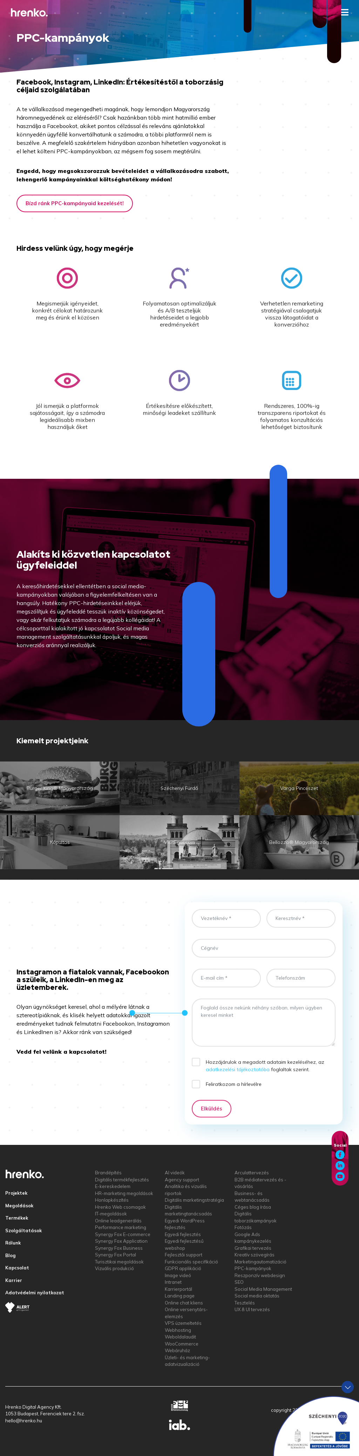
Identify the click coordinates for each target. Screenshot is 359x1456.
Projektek (16, 1193)
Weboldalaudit (180, 1337)
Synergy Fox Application (121, 1241)
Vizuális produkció (114, 1268)
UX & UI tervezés (252, 1309)
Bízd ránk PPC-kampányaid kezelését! (75, 203)
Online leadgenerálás (118, 1220)
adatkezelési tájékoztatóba (238, 1076)
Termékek (16, 1218)
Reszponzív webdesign (260, 1275)
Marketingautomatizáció (260, 1261)
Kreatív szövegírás (255, 1254)
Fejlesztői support (183, 1254)
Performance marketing (120, 1227)
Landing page (180, 1296)
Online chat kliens (184, 1303)
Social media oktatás (257, 1296)
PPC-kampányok (253, 1268)
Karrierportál (178, 1289)
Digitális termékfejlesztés (122, 1179)
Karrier (13, 1280)
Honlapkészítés (112, 1200)
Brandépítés (108, 1172)
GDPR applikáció (183, 1268)
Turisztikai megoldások (119, 1261)
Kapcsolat (17, 1267)
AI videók (175, 1172)
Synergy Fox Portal (115, 1254)
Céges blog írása (253, 1207)
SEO (239, 1282)
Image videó (178, 1275)
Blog (10, 1255)
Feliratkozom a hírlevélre (234, 1091)
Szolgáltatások (23, 1230)
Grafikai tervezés (253, 1248)
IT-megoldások (111, 1213)
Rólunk (13, 1243)
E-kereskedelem (112, 1186)
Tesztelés (245, 1303)
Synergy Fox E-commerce (122, 1234)
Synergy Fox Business (119, 1248)
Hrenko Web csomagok (120, 1207)
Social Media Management (263, 1289)
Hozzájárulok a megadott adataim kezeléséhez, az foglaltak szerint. (265, 1073)
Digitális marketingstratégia (194, 1200)
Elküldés (211, 1115)
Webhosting (178, 1330)
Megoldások (19, 1205)
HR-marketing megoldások (124, 1193)
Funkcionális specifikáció (191, 1261)
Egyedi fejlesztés (183, 1234)
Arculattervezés (252, 1172)
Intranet (173, 1282)
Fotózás (243, 1227)
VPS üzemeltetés (183, 1323)
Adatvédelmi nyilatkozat (34, 1292)
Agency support (182, 1179)
